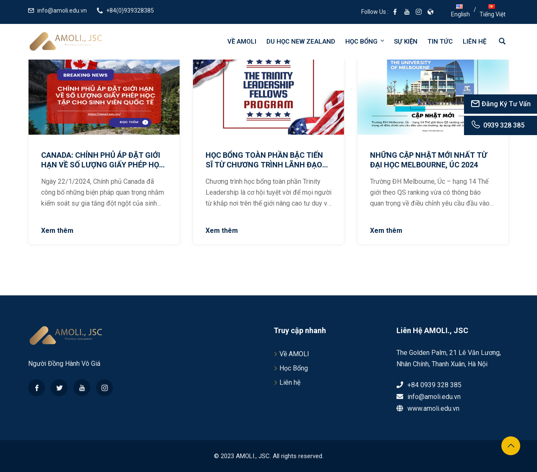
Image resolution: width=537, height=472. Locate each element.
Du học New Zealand (300, 41)
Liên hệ (474, 41)
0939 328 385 (497, 125)
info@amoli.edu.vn (62, 10)
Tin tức (440, 41)
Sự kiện (405, 41)
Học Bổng (293, 368)
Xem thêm (57, 231)
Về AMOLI (241, 41)
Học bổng (365, 41)
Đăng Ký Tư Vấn (500, 104)
